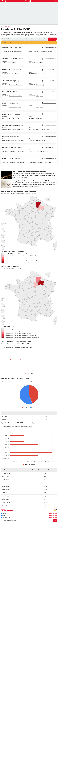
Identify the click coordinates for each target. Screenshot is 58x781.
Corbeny (38, 118)
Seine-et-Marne (48, 51)
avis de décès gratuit (19, 43)
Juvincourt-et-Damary (15, 129)
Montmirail (38, 140)
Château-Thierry (13, 107)
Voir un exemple (53, 513)
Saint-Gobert (12, 118)
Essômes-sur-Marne (14, 85)
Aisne (20, 51)
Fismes (38, 62)
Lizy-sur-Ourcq (40, 51)
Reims (11, 62)
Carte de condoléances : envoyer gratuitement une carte (29, 171)
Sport (3, 515)
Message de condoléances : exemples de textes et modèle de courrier (33, 181)
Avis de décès (7, 26)
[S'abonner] (29, 520)
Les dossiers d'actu (6, 517)
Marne (15, 62)
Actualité (3, 513)
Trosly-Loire (12, 74)
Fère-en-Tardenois (14, 51)
